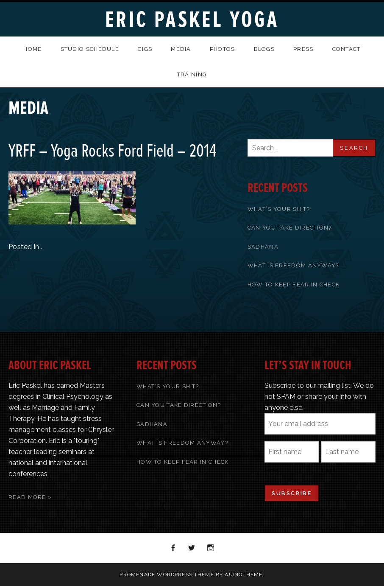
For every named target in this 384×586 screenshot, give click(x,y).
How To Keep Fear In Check (294, 284)
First (271, 470)
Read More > (29, 497)
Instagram (211, 548)
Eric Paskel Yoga (192, 20)
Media (181, 49)
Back (367, 103)
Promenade (137, 575)
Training (192, 74)
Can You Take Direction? (290, 227)
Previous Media (356, 103)
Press (303, 49)
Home (32, 49)
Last (328, 470)
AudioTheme (243, 575)
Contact (346, 49)
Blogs (264, 49)
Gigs (145, 49)
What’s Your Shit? (279, 209)
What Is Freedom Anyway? (293, 265)
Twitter (192, 548)
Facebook (173, 548)
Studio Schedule (90, 49)
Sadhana (263, 247)
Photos (222, 49)
